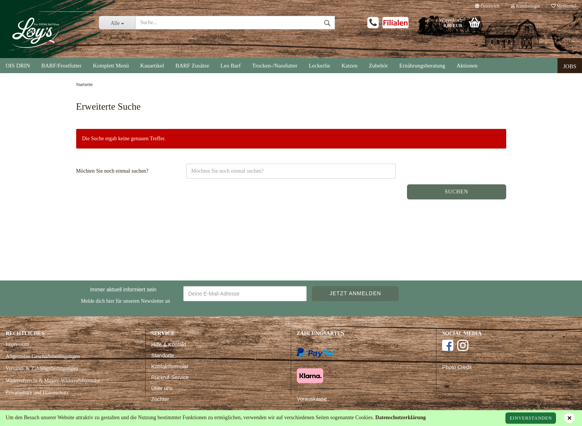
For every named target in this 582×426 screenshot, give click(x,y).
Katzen (349, 66)
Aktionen (467, 66)
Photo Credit (456, 367)
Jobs (569, 66)
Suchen (456, 192)
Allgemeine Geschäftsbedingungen (43, 356)
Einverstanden (531, 418)
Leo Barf (231, 66)
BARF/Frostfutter (61, 66)
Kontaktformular (170, 366)
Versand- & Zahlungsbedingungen (42, 368)
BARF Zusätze (192, 66)
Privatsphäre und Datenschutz (37, 392)
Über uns (162, 388)
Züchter (160, 399)
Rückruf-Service (170, 377)
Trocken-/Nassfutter (274, 66)
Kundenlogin (525, 6)
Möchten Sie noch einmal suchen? (112, 171)
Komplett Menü (111, 66)
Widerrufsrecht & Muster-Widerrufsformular (53, 380)
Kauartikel (152, 66)
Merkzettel (563, 6)
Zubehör (378, 66)
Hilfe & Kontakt (168, 345)
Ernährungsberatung (422, 66)
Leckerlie (319, 66)
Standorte (162, 355)
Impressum (17, 344)
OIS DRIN (18, 66)
